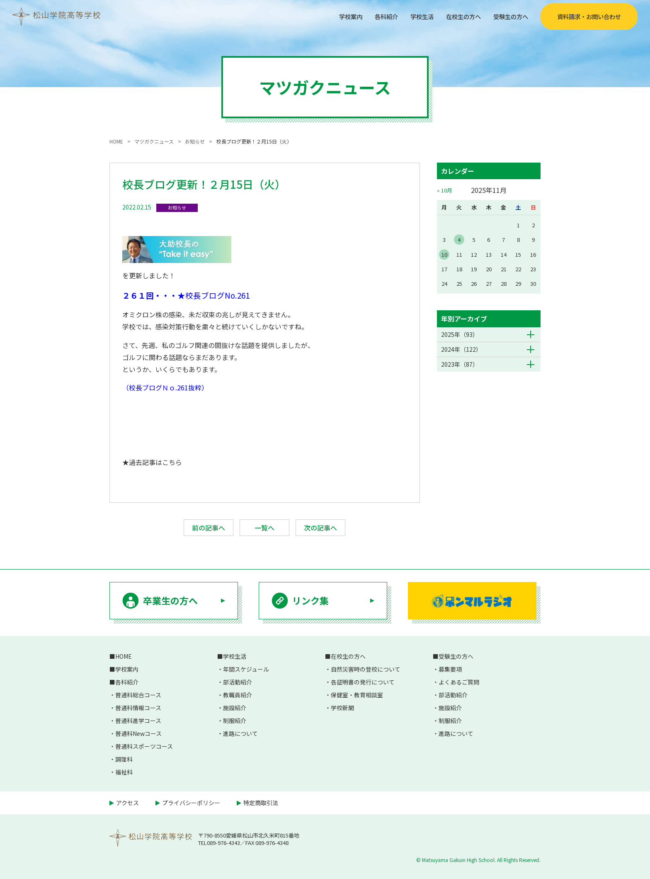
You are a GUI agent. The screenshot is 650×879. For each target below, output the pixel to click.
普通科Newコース (138, 733)
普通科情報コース (138, 708)
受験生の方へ (508, 16)
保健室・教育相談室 (357, 695)
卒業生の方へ (170, 600)
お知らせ (177, 207)
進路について (240, 733)
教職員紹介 (237, 695)
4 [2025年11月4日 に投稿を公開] (459, 239)
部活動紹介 (237, 682)
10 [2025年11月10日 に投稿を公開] (444, 254)
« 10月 (444, 190)
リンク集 (310, 600)
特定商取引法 (260, 803)
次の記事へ (320, 528)
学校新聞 (342, 708)
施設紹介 (234, 708)
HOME (123, 656)
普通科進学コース (138, 720)
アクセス (127, 803)
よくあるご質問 (459, 682)
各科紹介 (371, 16)
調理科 (124, 759)
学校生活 (410, 16)
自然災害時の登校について (365, 669)
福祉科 (124, 772)
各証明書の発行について (363, 682)
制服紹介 (234, 720)
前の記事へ (208, 528)
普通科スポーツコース (144, 746)
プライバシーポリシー (191, 803)
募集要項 (450, 669)
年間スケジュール (246, 669)
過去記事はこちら (155, 462)
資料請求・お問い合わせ (589, 17)
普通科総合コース (138, 695)
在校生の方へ (456, 16)
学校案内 (332, 16)
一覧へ (264, 528)
